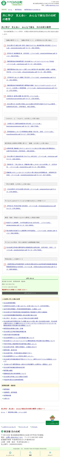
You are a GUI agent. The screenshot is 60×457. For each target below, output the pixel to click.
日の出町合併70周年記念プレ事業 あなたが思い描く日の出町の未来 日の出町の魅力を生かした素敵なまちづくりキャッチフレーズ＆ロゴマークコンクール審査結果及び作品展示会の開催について (30, 323)
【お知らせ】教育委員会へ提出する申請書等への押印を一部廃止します (28, 364)
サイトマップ (23, 427)
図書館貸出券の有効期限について (15, 373)
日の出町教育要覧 (10, 303)
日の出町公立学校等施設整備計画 (15, 331)
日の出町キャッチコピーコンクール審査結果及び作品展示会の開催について (29, 341)
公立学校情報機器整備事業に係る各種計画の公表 (20, 315)
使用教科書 (7, 395)
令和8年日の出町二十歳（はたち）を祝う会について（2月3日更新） (27, 306)
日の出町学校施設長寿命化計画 (14, 367)
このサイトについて (9, 427)
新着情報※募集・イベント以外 (17, 412)
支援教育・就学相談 (10, 392)
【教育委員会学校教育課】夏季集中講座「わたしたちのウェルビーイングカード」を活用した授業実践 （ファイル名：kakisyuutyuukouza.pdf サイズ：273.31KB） (31, 88)
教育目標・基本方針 (10, 350)
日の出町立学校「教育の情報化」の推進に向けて (20, 347)
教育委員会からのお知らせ (32, 9)
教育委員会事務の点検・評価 (13, 328)
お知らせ (7, 398)
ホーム (10, 9)
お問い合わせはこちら (52, 5)
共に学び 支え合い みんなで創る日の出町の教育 (21, 318)
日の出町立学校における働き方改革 (16, 376)
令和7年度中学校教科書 (12, 334)
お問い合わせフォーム (30, 293)
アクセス (34, 427)
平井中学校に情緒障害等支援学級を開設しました (20, 344)
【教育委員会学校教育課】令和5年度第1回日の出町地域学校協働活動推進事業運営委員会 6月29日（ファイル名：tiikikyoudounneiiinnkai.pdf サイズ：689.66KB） (30, 266)
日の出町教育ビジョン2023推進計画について (19, 337)
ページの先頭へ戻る (52, 423)
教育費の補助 (8, 370)
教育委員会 (18, 9)
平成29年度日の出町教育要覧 (13, 379)
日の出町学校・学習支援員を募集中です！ (18, 353)
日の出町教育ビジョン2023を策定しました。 (19, 356)
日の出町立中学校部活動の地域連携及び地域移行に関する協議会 (25, 312)
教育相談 (7, 389)
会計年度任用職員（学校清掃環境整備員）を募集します (22, 309)
